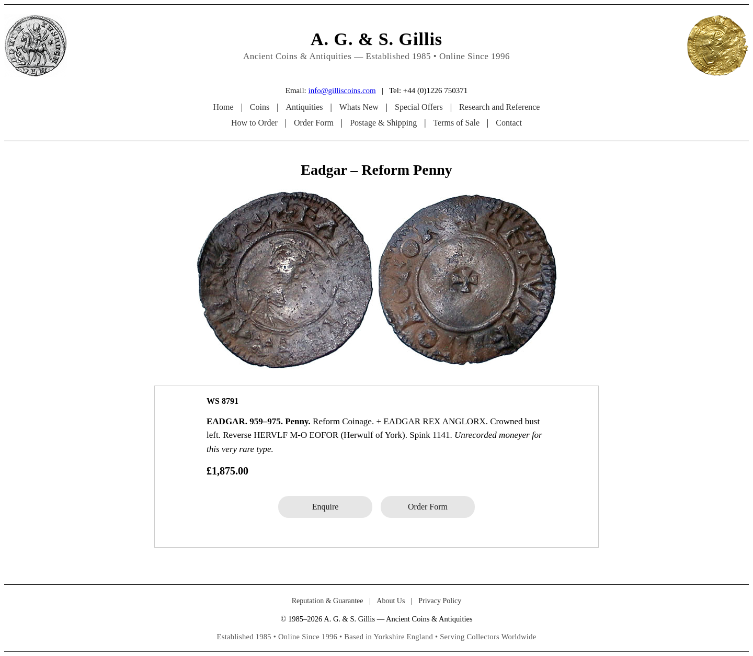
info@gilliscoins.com (341, 90)
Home (223, 107)
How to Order (254, 122)
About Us (390, 601)
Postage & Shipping (383, 122)
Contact (509, 122)
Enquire (325, 506)
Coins (259, 107)
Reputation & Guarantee (327, 601)
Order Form (314, 122)
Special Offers (419, 107)
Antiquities (304, 107)
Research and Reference (499, 107)
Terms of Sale (456, 122)
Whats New (359, 107)
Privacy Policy (439, 601)
